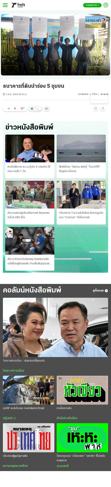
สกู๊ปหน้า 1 (9, 418)
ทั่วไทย (95, 94)
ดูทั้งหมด (100, 290)
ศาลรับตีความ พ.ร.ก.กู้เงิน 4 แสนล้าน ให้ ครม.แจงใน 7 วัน (29, 169)
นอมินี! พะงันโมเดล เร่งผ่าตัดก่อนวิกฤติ (23, 408)
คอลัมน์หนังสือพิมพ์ (32, 290)
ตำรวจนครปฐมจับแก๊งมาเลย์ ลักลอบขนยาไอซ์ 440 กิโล (29, 215)
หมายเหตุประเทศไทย (15, 466)
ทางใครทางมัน (64, 408)
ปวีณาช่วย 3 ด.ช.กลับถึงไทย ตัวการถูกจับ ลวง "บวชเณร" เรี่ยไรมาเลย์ (81, 215)
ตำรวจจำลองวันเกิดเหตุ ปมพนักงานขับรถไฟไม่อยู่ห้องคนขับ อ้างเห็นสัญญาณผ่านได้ (30, 262)
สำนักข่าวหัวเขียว (67, 418)
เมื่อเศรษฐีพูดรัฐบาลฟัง (15, 456)
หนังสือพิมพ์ (83, 94)
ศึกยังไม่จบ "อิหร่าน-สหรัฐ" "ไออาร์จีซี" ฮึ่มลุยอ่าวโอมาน (79, 169)
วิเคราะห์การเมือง (13, 370)
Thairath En (92, 5)
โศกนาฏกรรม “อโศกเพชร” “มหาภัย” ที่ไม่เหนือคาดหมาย (81, 458)
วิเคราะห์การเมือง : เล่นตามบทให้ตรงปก (24, 360)
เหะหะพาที (63, 466)
